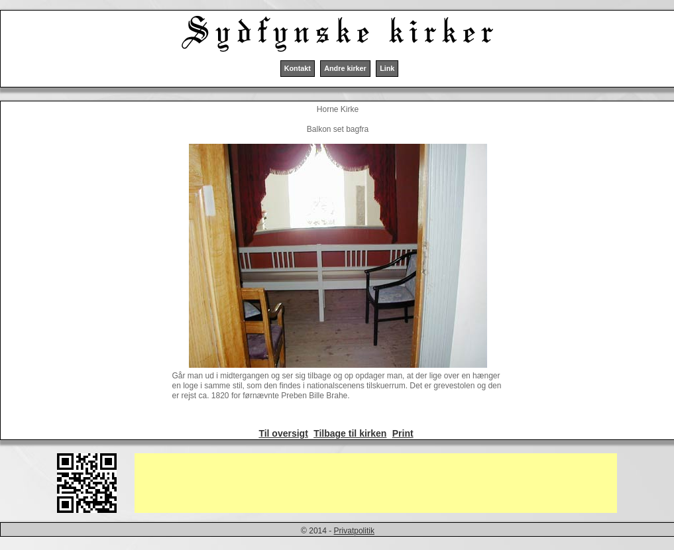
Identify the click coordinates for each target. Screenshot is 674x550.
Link (387, 68)
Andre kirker (345, 68)
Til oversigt (283, 433)
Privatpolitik (354, 530)
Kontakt (297, 68)
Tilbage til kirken (349, 433)
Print (403, 433)
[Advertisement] (376, 483)
